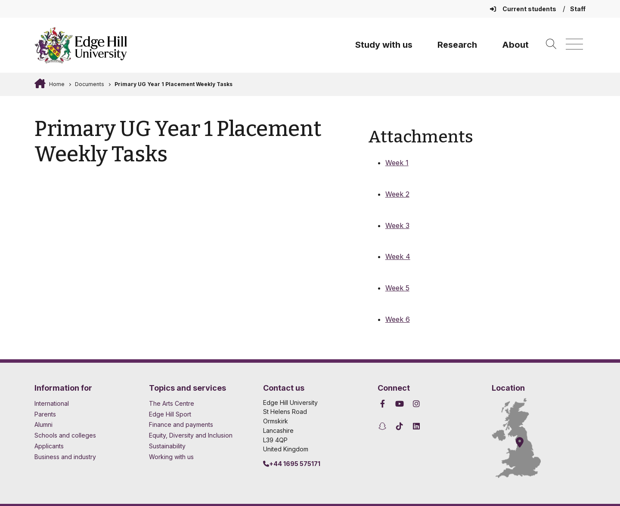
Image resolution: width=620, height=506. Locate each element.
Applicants (49, 446)
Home (56, 84)
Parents (45, 414)
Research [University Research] (457, 45)
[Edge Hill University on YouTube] (399, 404)
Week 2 (397, 194)
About (515, 45)
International (51, 403)
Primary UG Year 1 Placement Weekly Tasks (173, 84)
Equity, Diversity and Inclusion (190, 435)
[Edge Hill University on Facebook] (384, 404)
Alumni (43, 424)
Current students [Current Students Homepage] (524, 8)
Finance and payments (181, 424)
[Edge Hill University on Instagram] (416, 404)
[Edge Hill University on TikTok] (399, 426)
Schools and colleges (65, 435)
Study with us (383, 45)
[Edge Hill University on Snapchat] (384, 426)
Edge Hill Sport (170, 414)
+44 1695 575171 (291, 463)
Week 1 (397, 162)
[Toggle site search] (551, 44)
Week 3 (397, 225)
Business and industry (65, 456)
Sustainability (167, 446)
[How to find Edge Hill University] (524, 438)
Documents (89, 84)
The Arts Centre (171, 403)
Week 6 (397, 319)
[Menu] (574, 44)
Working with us (171, 456)
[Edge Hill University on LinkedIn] (416, 426)
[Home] (80, 45)
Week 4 (397, 256)
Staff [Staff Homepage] (578, 8)
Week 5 (397, 288)
